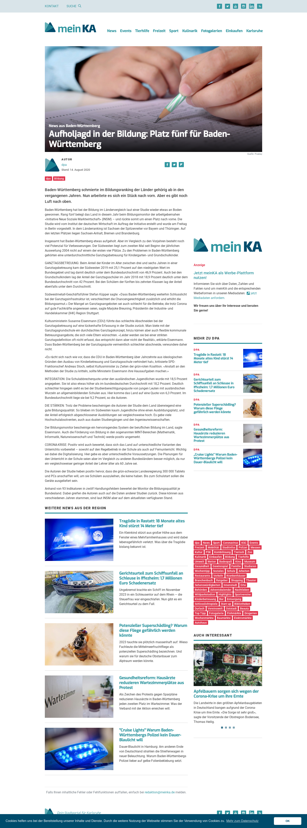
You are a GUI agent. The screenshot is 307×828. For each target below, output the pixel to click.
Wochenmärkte (204, 617)
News (111, 31)
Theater (251, 580)
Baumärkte (224, 617)
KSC (244, 542)
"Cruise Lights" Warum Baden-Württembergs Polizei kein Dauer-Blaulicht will (150, 735)
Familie (236, 566)
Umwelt (199, 561)
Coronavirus (230, 542)
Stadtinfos (228, 547)
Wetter (212, 561)
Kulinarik (189, 31)
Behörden (201, 589)
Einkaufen (234, 31)
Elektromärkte (243, 617)
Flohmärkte (234, 613)
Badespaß (225, 561)
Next (256, 661)
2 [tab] (226, 728)
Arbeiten (244, 570)
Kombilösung (222, 552)
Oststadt (231, 608)
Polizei (243, 547)
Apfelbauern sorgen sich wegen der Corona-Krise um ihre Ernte (226, 694)
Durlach (199, 608)
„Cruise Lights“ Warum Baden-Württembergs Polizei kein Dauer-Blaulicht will (215, 458)
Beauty (244, 608)
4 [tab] (234, 728)
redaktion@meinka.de (160, 792)
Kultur (198, 552)
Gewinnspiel (220, 566)
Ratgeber (222, 580)
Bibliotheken (242, 603)
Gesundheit (202, 566)
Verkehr (218, 575)
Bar (221, 599)
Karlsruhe (254, 31)
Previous (199, 661)
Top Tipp (200, 613)
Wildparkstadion (205, 594)
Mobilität (213, 547)
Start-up (226, 603)
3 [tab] (230, 728)
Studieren (250, 566)
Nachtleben (242, 589)
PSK (208, 552)
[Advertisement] (228, 192)
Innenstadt (230, 585)
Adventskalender (220, 589)
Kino (238, 561)
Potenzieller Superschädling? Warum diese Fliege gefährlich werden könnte (153, 630)
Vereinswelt (215, 608)
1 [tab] (222, 728)
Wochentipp (202, 570)
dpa (64, 165)
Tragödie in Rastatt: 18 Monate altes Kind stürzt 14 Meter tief (152, 523)
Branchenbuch (204, 580)
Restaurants (202, 575)
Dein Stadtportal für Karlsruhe (73, 813)
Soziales (218, 570)
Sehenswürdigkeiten (207, 585)
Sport (173, 31)
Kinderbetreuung (205, 599)
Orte (243, 585)
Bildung (59, 178)
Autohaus (201, 622)
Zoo (249, 552)
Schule (231, 570)
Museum (249, 561)
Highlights (225, 594)
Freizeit (159, 31)
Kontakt (52, 6)
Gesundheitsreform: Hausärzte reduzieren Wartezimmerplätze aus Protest (151, 682)
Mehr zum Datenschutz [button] (242, 821)
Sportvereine (243, 594)
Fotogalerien (211, 31)
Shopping (237, 580)
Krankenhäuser (236, 575)
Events (125, 31)
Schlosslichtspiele (206, 603)
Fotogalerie (216, 613)
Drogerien (251, 613)
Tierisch (239, 552)
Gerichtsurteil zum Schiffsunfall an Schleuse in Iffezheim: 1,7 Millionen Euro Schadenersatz (151, 578)
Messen (255, 547)
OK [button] (287, 821)
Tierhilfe (142, 31)
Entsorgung (234, 599)
